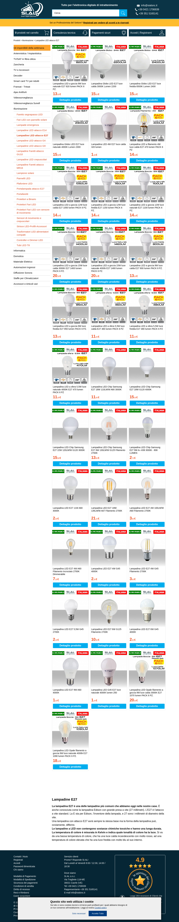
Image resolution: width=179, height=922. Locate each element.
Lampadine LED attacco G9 (31, 146)
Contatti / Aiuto (21, 856)
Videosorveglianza (23, 97)
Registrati (18, 860)
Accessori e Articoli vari (26, 283)
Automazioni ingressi (24, 267)
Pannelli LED (23, 178)
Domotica (18, 256)
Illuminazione (27, 40)
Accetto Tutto (98, 913)
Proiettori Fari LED (26, 204)
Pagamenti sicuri (101, 32)
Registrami (146, 32)
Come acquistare (22, 896)
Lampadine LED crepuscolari (32, 159)
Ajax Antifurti (20, 92)
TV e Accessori (21, 70)
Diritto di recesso (22, 889)
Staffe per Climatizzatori (26, 278)
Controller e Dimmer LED (30, 240)
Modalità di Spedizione (25, 879)
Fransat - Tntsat (22, 86)
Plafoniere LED (25, 183)
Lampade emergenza (28, 125)
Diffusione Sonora (23, 272)
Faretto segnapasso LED (30, 114)
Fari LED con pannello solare (32, 119)
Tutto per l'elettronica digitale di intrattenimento (89, 5)
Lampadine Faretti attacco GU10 (30, 152)
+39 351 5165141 (148, 13)
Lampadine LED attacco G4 (31, 140)
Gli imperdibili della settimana (29, 48)
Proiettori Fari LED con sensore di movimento (33, 211)
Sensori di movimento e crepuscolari (29, 219)
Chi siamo (18, 869)
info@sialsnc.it (149, 5)
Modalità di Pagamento (25, 876)
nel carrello (27, 32)
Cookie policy (101, 908)
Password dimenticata (24, 866)
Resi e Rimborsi (21, 892)
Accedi (134, 32)
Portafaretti (22, 194)
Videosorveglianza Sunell (27, 103)
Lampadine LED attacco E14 (32, 130)
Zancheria (19, 64)
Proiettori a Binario (26, 199)
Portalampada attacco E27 (30, 188)
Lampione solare (25, 173)
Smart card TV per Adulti (26, 81)
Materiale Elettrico (23, 261)
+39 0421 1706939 (148, 9)
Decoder (18, 75)
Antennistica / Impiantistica (28, 53)
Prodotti (17, 40)
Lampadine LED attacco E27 (47, 40)
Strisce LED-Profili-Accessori (32, 226)
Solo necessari (79, 913)
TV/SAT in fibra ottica (25, 59)
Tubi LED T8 (23, 245)
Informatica (19, 250)
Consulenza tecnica (64, 32)
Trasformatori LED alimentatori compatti (33, 233)
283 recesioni (142, 896)
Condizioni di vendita (24, 886)
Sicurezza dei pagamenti (26, 883)
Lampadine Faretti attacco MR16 (30, 166)
